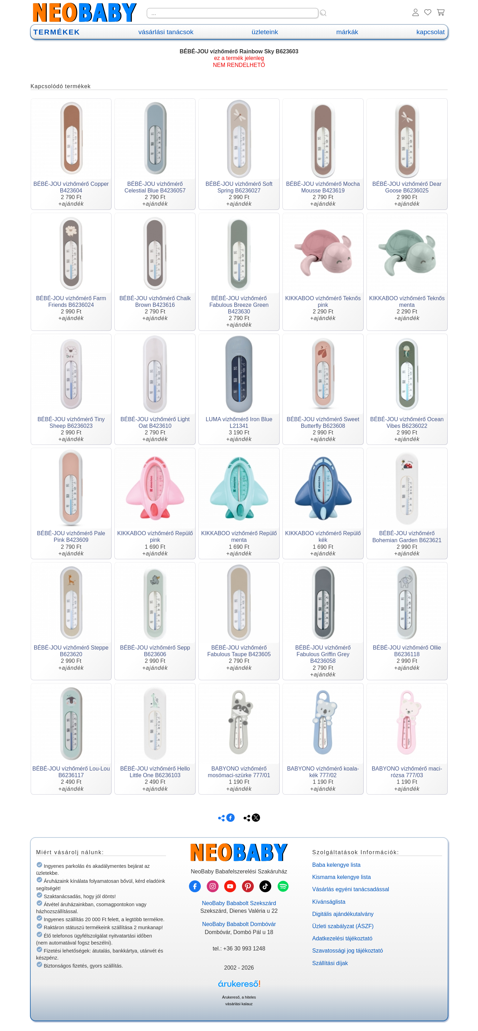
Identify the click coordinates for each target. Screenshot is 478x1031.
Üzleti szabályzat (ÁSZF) (343, 926)
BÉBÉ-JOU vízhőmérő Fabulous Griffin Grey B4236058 (323, 654)
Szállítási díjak (330, 963)
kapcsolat (430, 32)
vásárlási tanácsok (166, 32)
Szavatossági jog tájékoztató (347, 951)
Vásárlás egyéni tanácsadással (350, 889)
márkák (347, 32)
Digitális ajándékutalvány (343, 914)
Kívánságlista (329, 902)
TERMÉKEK (56, 32)
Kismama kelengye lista (341, 877)
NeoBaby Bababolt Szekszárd (239, 903)
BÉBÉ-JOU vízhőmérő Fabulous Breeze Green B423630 (239, 304)
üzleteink (265, 32)
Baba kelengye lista (336, 865)
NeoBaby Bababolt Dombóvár (239, 924)
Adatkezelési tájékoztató (342, 938)
